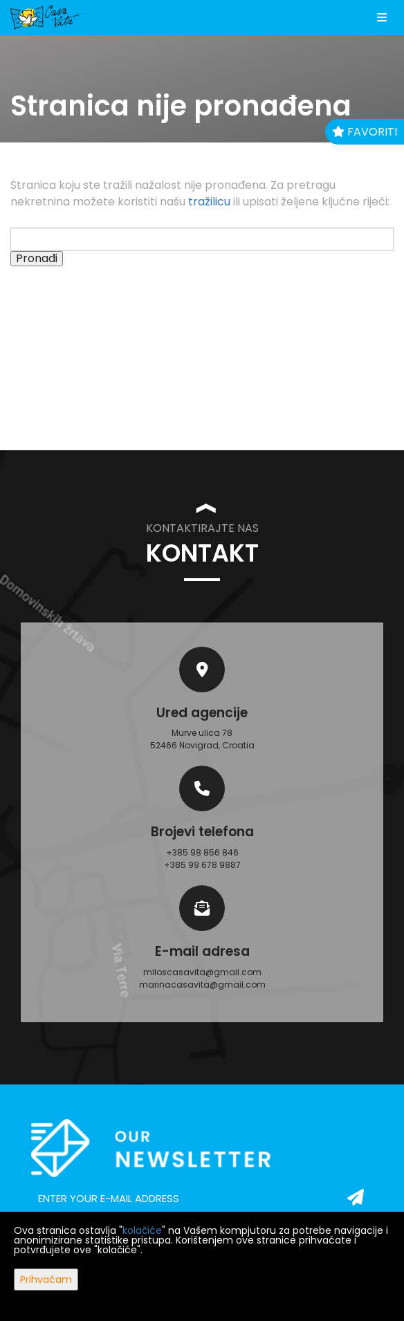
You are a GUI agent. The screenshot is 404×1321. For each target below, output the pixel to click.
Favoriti (364, 132)
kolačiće (142, 1230)
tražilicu (209, 202)
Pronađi (36, 258)
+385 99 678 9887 (202, 865)
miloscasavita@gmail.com (202, 972)
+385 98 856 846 (202, 852)
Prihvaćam (46, 1279)
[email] (202, 1198)
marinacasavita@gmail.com (202, 984)
